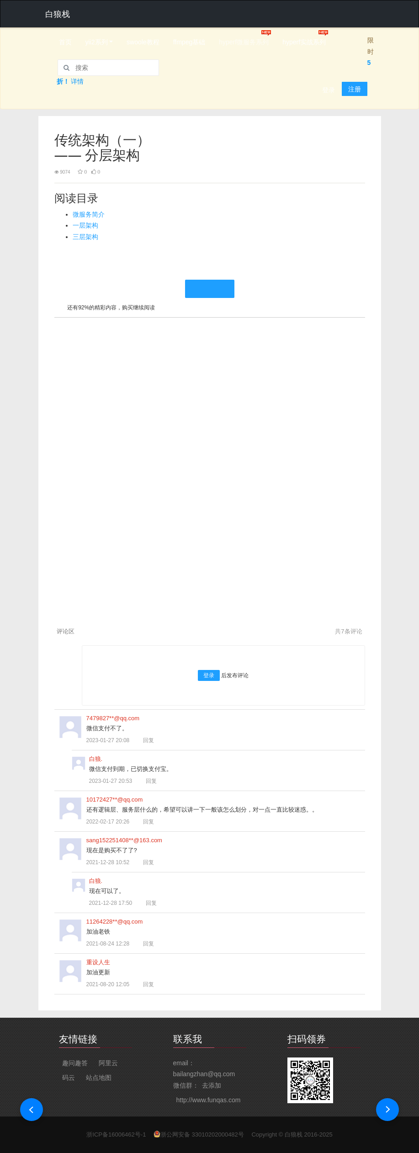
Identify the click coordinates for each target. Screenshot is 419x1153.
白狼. (96, 758)
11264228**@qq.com (114, 921)
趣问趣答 (75, 1063)
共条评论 (348, 631)
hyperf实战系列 (304, 42)
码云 (68, 1077)
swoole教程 (143, 42)
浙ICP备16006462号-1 (116, 1134)
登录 (328, 90)
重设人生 (98, 962)
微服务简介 (89, 214)
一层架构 (85, 225)
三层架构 (85, 236)
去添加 (211, 1085)
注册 (354, 89)
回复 (144, 740)
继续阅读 (209, 289)
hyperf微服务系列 (244, 42)
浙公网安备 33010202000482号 (202, 1134)
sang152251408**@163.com (124, 840)
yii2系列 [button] (96, 42)
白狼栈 (293, 1134)
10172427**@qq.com (114, 799)
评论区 (65, 631)
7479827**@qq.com (113, 718)
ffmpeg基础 (189, 42)
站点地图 (98, 1077)
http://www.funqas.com (208, 1100)
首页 (65, 42)
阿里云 (108, 1063)
